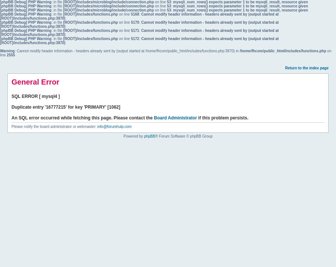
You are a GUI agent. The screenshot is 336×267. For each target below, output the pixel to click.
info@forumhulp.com (114, 127)
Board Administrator (175, 118)
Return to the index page (307, 68)
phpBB (149, 136)
